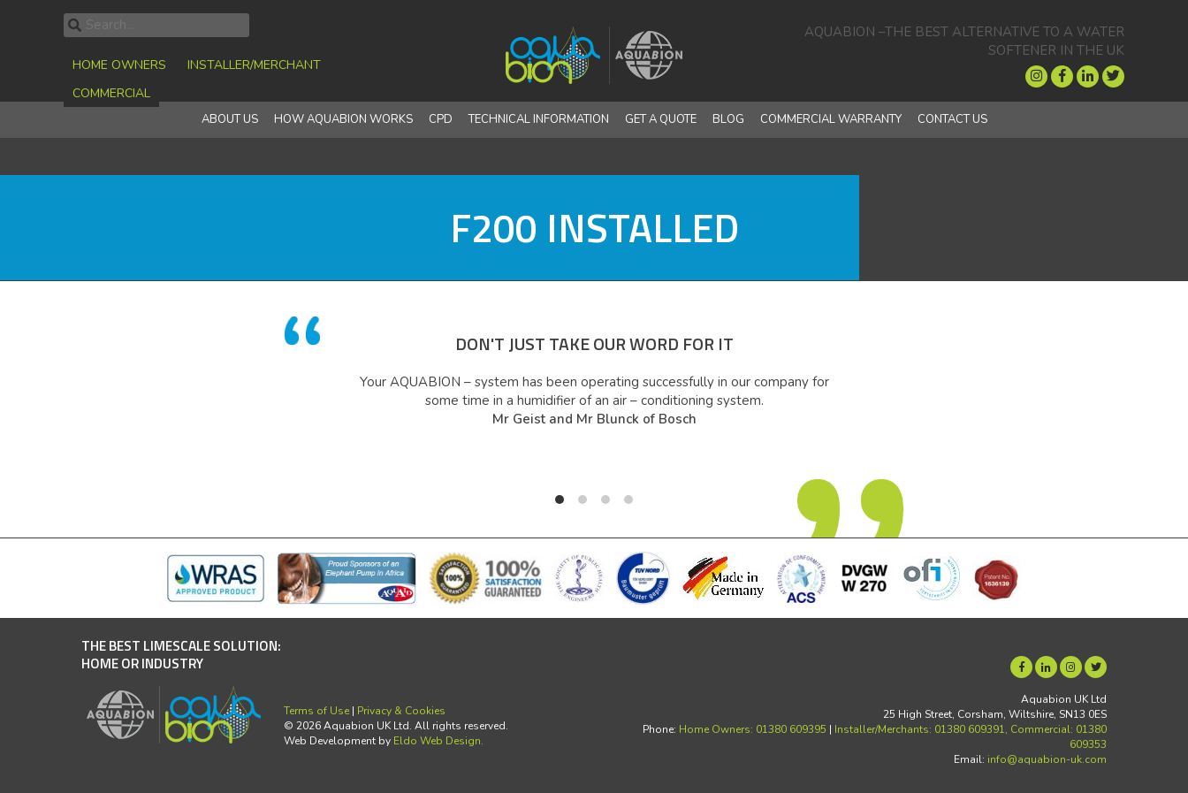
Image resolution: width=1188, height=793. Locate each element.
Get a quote (661, 119)
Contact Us (952, 119)
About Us (230, 119)
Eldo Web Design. (438, 741)
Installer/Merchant (254, 65)
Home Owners (119, 65)
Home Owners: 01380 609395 (752, 729)
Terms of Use (316, 711)
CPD (441, 119)
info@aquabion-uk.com (1047, 759)
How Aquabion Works (343, 119)
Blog (728, 119)
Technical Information (538, 119)
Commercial (111, 93)
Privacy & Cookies (401, 711)
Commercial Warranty (831, 119)
